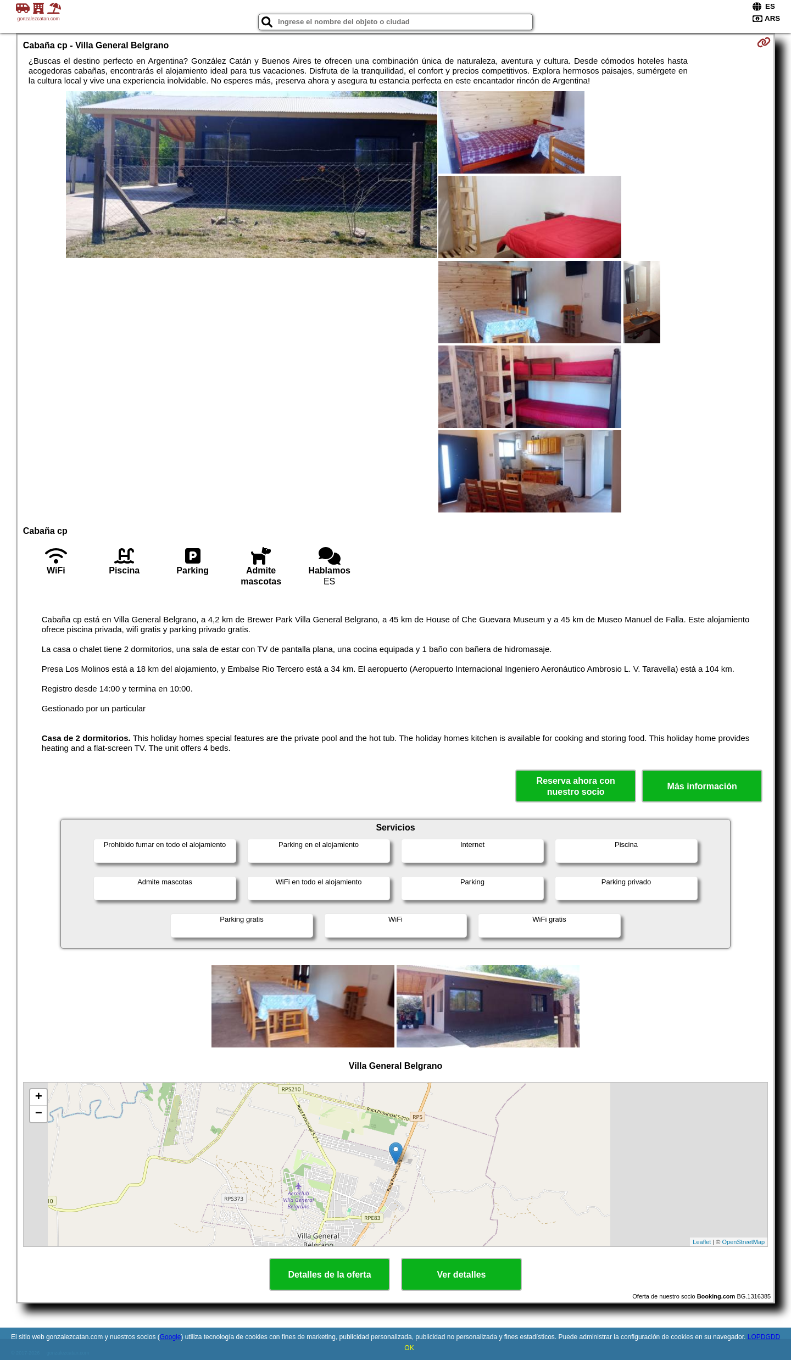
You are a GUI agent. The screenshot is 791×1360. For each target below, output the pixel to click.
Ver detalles (461, 1274)
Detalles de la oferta (329, 1274)
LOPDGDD (764, 1337)
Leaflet (702, 1242)
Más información (702, 786)
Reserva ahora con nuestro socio (576, 786)
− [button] (38, 1114)
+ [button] (38, 1097)
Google (170, 1337)
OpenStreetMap (743, 1242)
